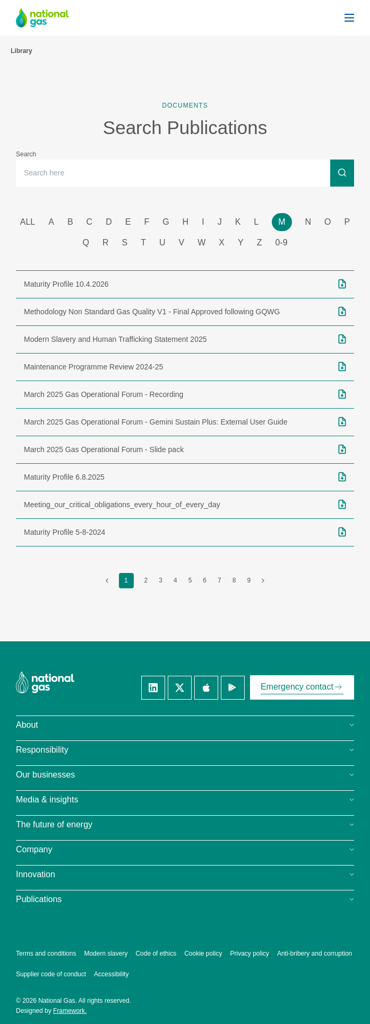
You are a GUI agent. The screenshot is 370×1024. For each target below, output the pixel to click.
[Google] (233, 688)
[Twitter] (180, 688)
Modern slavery (105, 953)
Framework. (70, 1010)
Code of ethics (155, 953)
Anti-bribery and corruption (314, 953)
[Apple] (206, 688)
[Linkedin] (153, 688)
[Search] (342, 172)
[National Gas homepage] (50, 18)
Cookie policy (203, 953)
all (27, 221)
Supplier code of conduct (51, 974)
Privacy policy (249, 953)
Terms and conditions (46, 953)
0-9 (281, 242)
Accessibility (111, 974)
